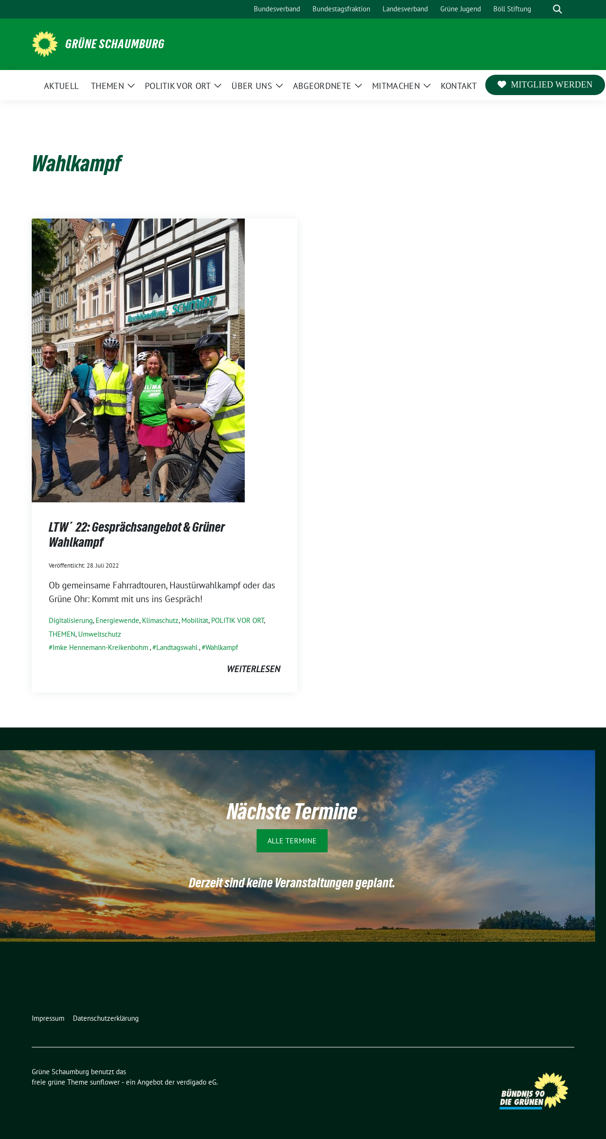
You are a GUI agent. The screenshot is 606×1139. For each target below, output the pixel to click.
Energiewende (117, 620)
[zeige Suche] (557, 9)
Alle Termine (292, 840)
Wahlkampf (221, 647)
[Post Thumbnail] (138, 359)
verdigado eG (196, 1082)
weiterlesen (253, 669)
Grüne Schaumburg (115, 44)
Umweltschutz (99, 634)
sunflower (105, 1082)
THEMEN (62, 634)
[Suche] (544, 9)
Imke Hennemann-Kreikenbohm (100, 647)
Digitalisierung (71, 620)
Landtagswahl (176, 647)
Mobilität (194, 620)
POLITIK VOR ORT (237, 620)
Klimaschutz (160, 620)
